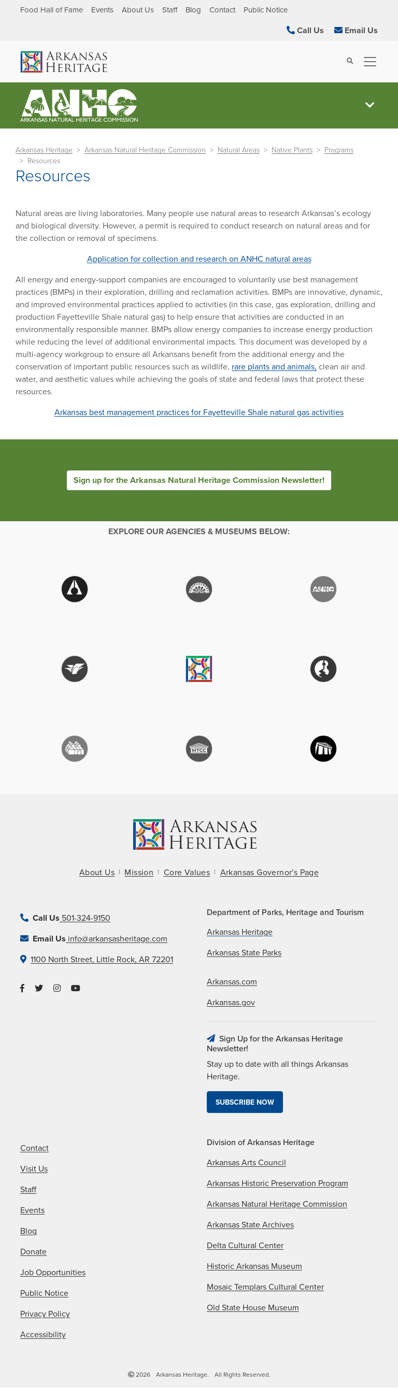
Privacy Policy (45, 1314)
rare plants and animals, (274, 367)
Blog (193, 10)
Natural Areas (239, 150)
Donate (33, 1252)
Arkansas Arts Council (246, 1163)
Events (102, 10)
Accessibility (43, 1335)
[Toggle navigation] (367, 61)
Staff (169, 10)
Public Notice (266, 10)
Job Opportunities (53, 1272)
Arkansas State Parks (244, 953)
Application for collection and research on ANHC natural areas (199, 259)
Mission (138, 872)
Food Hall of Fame (51, 10)
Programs (338, 150)
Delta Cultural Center (245, 1245)
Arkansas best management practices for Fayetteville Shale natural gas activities (199, 412)
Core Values (187, 872)
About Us (138, 10)
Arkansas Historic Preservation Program (277, 1183)
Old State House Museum (253, 1308)
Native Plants (292, 150)
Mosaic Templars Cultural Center (265, 1287)
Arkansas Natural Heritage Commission (145, 150)
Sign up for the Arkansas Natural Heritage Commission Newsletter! (199, 480)
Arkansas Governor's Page (269, 872)
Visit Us (34, 1169)
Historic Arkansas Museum (254, 1266)
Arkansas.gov (231, 1002)
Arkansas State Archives (250, 1225)
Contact (222, 10)
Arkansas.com (232, 982)
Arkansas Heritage (44, 150)
